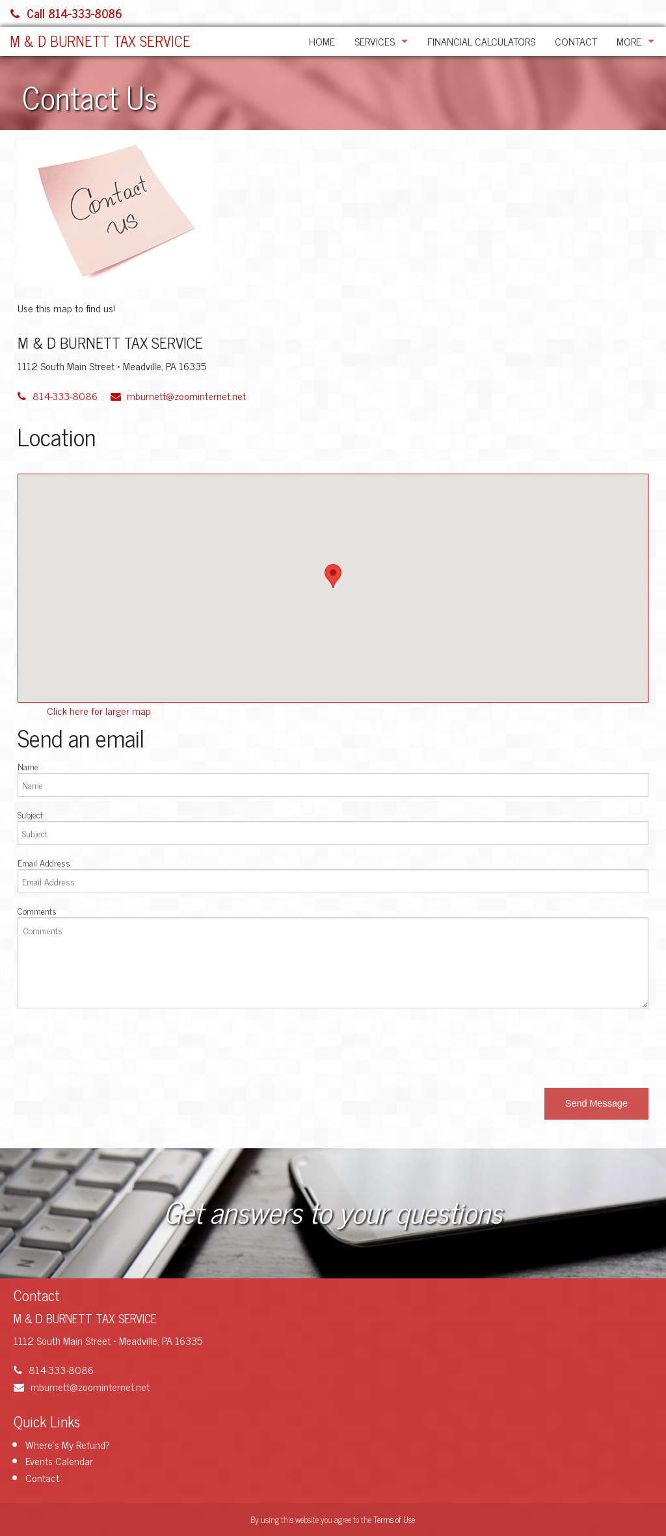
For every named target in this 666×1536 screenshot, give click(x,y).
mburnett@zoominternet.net (178, 395)
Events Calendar (59, 1460)
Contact (576, 41)
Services (374, 41)
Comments (37, 910)
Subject (30, 814)
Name (28, 766)
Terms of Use (394, 1519)
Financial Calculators (481, 41)
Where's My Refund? (67, 1444)
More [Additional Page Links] (629, 41)
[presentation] (116, 1044)
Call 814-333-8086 (66, 13)
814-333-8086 (58, 395)
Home (322, 41)
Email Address (44, 862)
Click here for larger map (99, 710)
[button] (596, 1104)
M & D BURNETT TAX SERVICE (100, 41)
